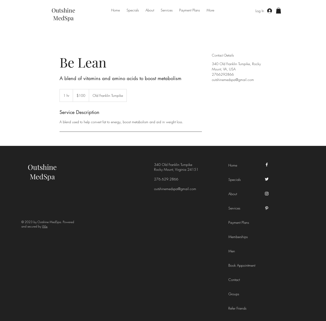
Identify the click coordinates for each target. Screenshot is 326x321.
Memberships (238, 236)
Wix (44, 226)
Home (232, 165)
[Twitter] (266, 179)
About (232, 193)
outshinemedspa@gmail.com (175, 188)
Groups (233, 294)
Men (231, 251)
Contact (234, 279)
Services (234, 208)
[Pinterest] (266, 208)
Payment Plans (238, 222)
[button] (278, 10)
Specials (234, 179)
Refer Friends (237, 308)
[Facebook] (266, 164)
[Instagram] (266, 193)
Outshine (42, 167)
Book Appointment (238, 265)
